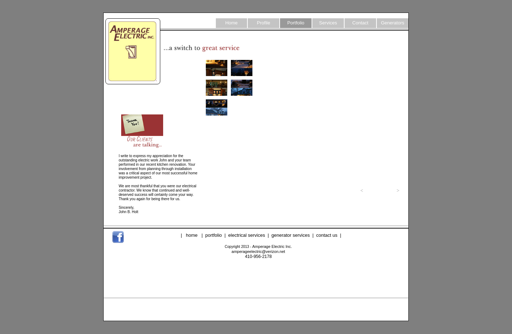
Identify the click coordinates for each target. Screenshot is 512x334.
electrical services (246, 235)
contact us (326, 235)
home (192, 235)
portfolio (213, 235)
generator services (290, 235)
